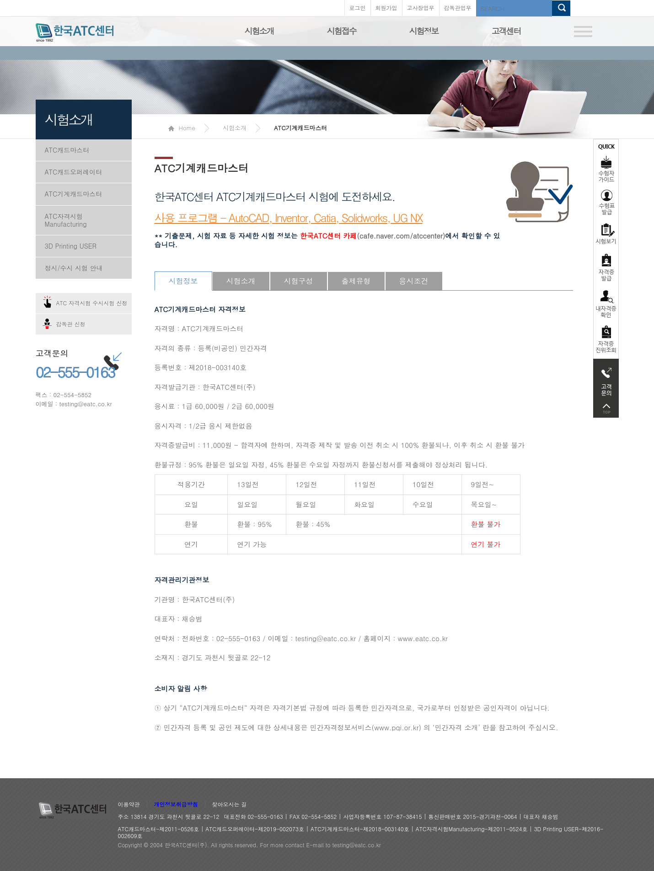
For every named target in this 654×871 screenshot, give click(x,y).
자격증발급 (606, 267)
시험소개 (259, 31)
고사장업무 (420, 7)
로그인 (357, 7)
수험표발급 (606, 202)
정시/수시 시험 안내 (74, 267)
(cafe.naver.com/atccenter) (372, 235)
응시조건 (414, 281)
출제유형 (356, 281)
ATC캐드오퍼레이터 (73, 171)
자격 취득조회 (606, 340)
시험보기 (606, 233)
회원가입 (386, 7)
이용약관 (129, 804)
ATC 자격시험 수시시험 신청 (92, 303)
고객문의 (606, 379)
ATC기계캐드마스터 (73, 193)
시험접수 (341, 31)
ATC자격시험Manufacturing (66, 220)
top (606, 409)
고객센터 (506, 31)
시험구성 (298, 281)
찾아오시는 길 (229, 804)
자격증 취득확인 (606, 303)
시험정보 (424, 31)
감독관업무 (458, 7)
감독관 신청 (71, 324)
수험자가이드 (606, 162)
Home (181, 127)
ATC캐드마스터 (67, 149)
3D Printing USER (70, 245)
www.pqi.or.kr (396, 727)
